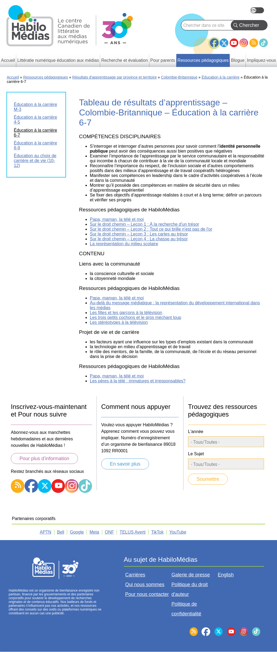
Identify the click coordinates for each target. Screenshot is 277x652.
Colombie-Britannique (179, 77)
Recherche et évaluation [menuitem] (124, 60)
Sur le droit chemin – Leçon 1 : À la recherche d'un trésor (144, 224)
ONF (109, 532)
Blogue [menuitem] (238, 60)
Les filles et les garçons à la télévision (126, 312)
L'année (195, 431)
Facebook (214, 40)
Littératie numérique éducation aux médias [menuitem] (58, 60)
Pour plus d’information (44, 458)
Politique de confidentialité (186, 609)
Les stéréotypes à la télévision (119, 322)
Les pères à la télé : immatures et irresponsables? (138, 381)
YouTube (234, 42)
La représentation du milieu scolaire (124, 243)
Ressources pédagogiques (45, 77)
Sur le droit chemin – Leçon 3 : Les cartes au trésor (139, 234)
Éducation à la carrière (220, 77)
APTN (45, 532)
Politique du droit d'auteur (190, 589)
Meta (94, 532)
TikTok (263, 42)
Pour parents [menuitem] (162, 60)
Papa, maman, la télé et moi (117, 219)
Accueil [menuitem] (8, 60)
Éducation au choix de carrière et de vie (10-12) (35, 160)
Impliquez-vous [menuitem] (261, 60)
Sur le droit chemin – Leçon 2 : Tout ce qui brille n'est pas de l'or (151, 229)
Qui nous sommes (144, 584)
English (257, 10)
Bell (60, 532)
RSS (253, 42)
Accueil (13, 77)
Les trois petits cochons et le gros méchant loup (135, 317)
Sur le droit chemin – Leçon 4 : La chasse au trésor (139, 239)
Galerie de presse (191, 574)
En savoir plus (125, 464)
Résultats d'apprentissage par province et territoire (114, 77)
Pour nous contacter (147, 594)
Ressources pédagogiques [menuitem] (203, 60)
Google (77, 532)
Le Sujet (196, 453)
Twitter (224, 42)
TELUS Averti (133, 532)
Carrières (135, 574)
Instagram (243, 42)
